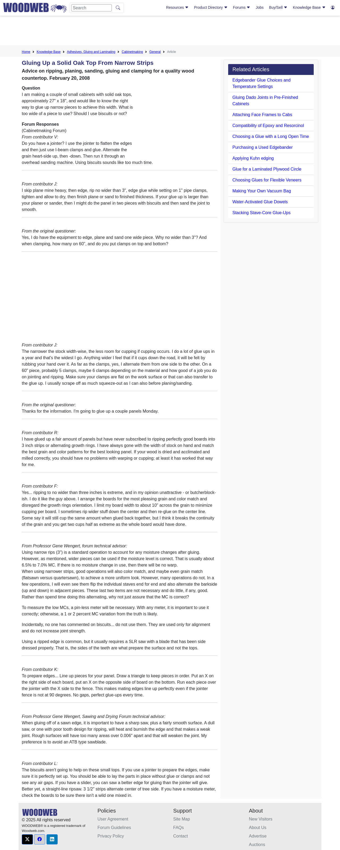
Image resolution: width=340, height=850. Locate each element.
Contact (180, 836)
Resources (177, 7)
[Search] (91, 7)
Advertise (258, 836)
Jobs (260, 7)
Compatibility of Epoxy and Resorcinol (268, 125)
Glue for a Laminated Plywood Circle (266, 169)
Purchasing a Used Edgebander (262, 147)
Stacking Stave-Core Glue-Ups (261, 212)
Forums (241, 7)
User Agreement (112, 819)
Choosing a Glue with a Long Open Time (270, 136)
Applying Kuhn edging (253, 158)
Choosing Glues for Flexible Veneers (266, 180)
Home (26, 52)
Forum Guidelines (114, 827)
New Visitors (261, 819)
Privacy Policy (110, 836)
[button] (27, 839)
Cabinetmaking (132, 52)
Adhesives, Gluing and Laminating (91, 52)
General (155, 52)
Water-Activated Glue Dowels (260, 202)
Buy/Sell (278, 7)
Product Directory (211, 7)
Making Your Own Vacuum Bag (261, 191)
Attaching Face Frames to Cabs (262, 114)
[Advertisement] (170, 32)
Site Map (181, 819)
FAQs (178, 827)
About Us (257, 827)
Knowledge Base (309, 7)
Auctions (257, 844)
